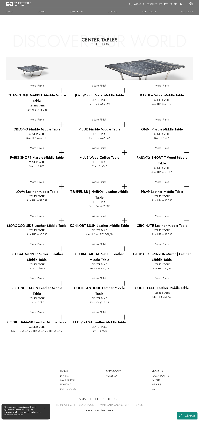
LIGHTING (112, 11)
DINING (41, 11)
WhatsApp (187, 416)
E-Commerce (108, 410)
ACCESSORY (187, 11)
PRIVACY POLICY (86, 405)
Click (15, 412)
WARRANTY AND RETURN (114, 405)
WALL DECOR (76, 11)
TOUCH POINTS (154, 4)
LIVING (9, 11)
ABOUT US (139, 4)
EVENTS (168, 4)
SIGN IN (178, 4)
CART (154, 389)
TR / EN (138, 405)
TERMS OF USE (64, 405)
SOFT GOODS (149, 11)
